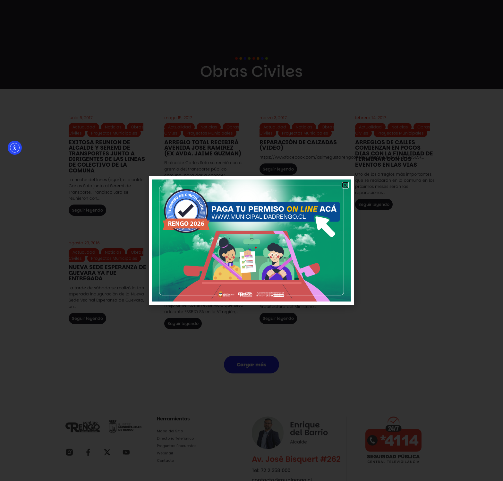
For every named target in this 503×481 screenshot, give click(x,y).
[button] (345, 185)
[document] (251, 240)
